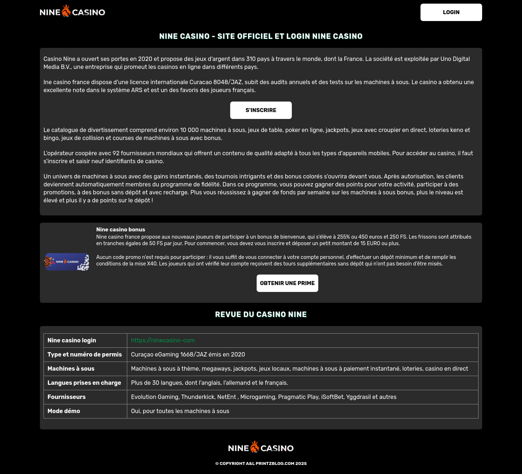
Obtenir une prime (287, 283)
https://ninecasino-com (163, 340)
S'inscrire (261, 110)
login (451, 12)
